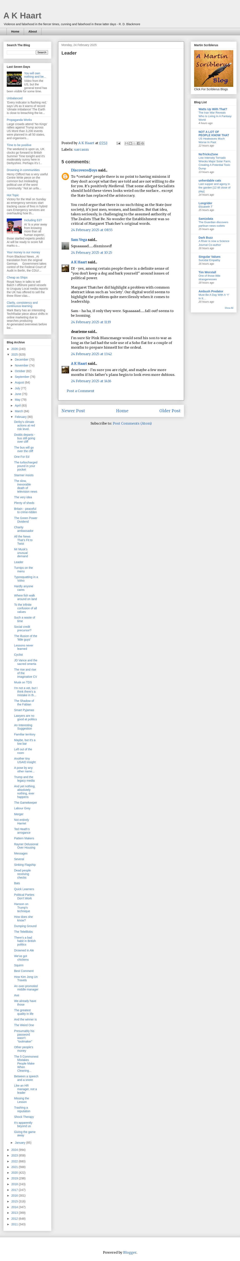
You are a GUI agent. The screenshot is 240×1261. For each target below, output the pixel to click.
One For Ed (21, 456)
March (19, 411)
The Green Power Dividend (25, 519)
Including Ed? (33, 220)
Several (19, 859)
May (18, 399)
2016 (15, 1195)
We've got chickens (21, 957)
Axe (16, 995)
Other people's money (23, 1048)
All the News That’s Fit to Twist (23, 540)
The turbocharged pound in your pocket (25, 466)
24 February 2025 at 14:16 (91, 381)
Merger (18, 814)
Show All (229, 308)
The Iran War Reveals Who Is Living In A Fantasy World (215, 116)
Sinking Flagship (25, 864)
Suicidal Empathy (209, 260)
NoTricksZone (208, 154)
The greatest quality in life (23, 1012)
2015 (15, 1201)
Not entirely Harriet (21, 821)
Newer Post (73, 410)
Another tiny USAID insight (25, 760)
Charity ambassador (23, 529)
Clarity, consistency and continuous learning (22, 304)
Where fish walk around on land (25, 597)
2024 (15, 1149)
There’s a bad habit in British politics (25, 941)
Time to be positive (19, 145)
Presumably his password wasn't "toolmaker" (24, 1036)
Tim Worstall (207, 272)
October (20, 371)
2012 (15, 1218)
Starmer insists (24, 475)
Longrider (205, 203)
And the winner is (25, 1019)
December (22, 359)
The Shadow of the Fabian (24, 702)
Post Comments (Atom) (132, 423)
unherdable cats (210, 180)
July (18, 388)
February (21, 417)
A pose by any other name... (24, 769)
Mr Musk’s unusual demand (21, 553)
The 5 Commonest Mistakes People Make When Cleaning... (26, 1063)
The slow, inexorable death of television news (25, 486)
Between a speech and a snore (26, 1078)
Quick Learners (24, 889)
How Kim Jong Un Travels (26, 978)
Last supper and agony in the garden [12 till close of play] (215, 187)
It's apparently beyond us (23, 1124)
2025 (15, 354)
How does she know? (23, 918)
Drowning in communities (23, 170)
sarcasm (81, 149)
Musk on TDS (23, 682)
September (22, 376)
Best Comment (24, 971)
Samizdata (206, 218)
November (22, 365)
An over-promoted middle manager (26, 987)
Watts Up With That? (213, 109)
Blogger (129, 1252)
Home (15, 31)
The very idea (23, 497)
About (32, 31)
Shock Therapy (24, 1116)
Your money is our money (23, 252)
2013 (15, 1212)
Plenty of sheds (24, 503)
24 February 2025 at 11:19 (91, 322)
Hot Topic (13, 195)
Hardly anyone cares (23, 588)
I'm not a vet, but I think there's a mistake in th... (25, 691)
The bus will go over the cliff (24, 449)
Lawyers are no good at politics (25, 717)
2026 (15, 349)
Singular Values (209, 256)
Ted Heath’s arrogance (22, 830)
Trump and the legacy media (24, 778)
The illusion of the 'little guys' (25, 637)
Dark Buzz (206, 237)
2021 (15, 1167)
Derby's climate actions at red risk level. (24, 425)
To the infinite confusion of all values (25, 608)
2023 (15, 1155)
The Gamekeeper (25, 802)
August (20, 382)
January (20, 1142)
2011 (15, 1224)
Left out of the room (23, 751)
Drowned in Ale (24, 950)
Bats (17, 883)
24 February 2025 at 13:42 (91, 354)
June (18, 394)
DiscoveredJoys (84, 170)
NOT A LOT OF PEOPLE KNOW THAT (214, 133)
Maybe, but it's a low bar (25, 741)
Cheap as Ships (17, 277)
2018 (15, 1184)
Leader (18, 562)
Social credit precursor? (22, 628)
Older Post (170, 410)
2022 (15, 1161)
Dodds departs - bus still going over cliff (24, 438)
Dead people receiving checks (22, 874)
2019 (15, 1178)
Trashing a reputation (22, 1109)
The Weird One (24, 1025)
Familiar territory (24, 734)
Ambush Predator (211, 291)
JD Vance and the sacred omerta (25, 662)
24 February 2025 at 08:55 (92, 230)
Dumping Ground (25, 926)
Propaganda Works (19, 120)
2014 (15, 1207)
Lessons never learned (23, 647)
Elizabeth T (205, 206)
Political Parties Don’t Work (24, 896)
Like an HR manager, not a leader (25, 1089)
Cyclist (18, 654)
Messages (21, 853)
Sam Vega (79, 240)
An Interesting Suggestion (23, 726)
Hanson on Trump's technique (22, 907)
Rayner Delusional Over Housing (26, 845)
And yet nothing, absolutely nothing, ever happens (24, 791)
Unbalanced (15, 98)
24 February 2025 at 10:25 (91, 252)
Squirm (18, 965)
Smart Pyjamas (24, 710)
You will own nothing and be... (35, 75)
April (18, 405)
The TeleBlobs (23, 931)
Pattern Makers (24, 838)
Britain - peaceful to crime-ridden (25, 510)
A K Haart (22, 15)
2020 (15, 1172)
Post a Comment (80, 391)
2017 (15, 1190)
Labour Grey (22, 808)
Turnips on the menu (23, 569)
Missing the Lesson (21, 1100)
